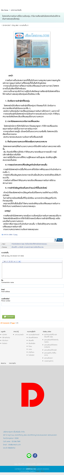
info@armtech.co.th (14, 445)
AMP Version (31, 467)
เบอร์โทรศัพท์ (5, 300)
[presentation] (16, 311)
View (42, 471)
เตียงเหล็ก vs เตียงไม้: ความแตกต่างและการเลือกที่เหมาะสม (28, 247)
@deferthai (11, 448)
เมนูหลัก (3, 332)
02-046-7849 (16, 441)
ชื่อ (7, 281)
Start (37, 471)
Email (5, 291)
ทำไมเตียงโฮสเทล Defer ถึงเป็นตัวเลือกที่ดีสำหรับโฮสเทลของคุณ (29, 244)
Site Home (4, 10)
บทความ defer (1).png (9, 235)
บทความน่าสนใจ (16, 10)
